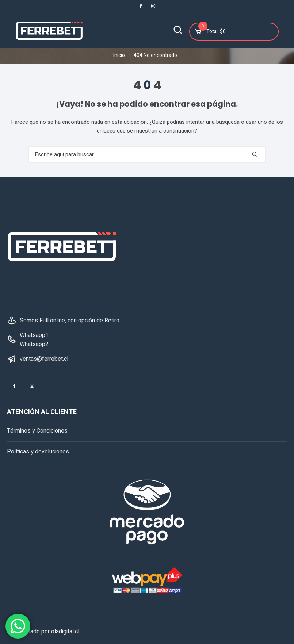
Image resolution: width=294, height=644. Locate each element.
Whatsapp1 (34, 335)
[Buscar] (178, 31)
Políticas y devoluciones (38, 451)
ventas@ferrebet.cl (44, 358)
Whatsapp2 (34, 344)
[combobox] (147, 154)
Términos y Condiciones (37, 431)
